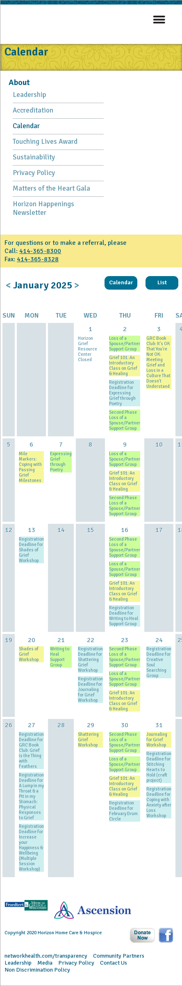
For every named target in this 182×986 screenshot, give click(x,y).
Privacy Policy (34, 172)
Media (44, 962)
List (162, 282)
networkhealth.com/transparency (46, 955)
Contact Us (113, 962)
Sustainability (34, 157)
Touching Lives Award (45, 141)
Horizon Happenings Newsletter (43, 208)
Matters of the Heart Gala (51, 188)
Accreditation (33, 110)
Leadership (29, 94)
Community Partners (118, 955)
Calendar (26, 126)
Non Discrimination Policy (37, 969)
